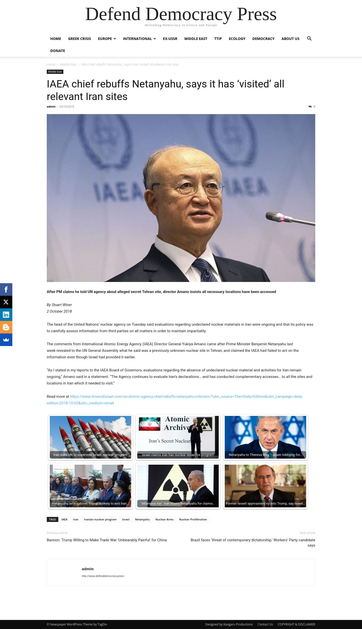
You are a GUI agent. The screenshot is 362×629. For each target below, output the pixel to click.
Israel (125, 519)
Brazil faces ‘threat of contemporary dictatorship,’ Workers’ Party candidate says (253, 543)
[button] (309, 39)
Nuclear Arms (164, 519)
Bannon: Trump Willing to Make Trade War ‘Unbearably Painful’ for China (107, 540)
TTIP (218, 38)
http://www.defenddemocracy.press (103, 576)
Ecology (237, 38)
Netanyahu (142, 519)
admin (51, 106)
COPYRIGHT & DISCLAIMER (296, 624)
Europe (105, 38)
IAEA (65, 519)
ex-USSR (170, 38)
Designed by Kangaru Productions (229, 624)
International (137, 38)
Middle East (195, 38)
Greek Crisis (79, 38)
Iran (75, 519)
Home (55, 38)
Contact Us (265, 624)
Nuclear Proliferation (193, 519)
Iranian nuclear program (100, 519)
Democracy (263, 38)
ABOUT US (290, 38)
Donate (57, 50)
